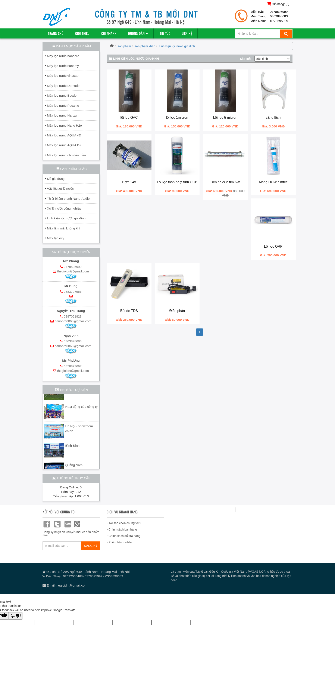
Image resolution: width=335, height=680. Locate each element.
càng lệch (273, 117)
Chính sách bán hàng (122, 529)
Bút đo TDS (129, 311)
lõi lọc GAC (129, 117)
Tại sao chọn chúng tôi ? (124, 523)
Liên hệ (187, 33)
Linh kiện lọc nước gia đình (66, 218)
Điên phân (177, 311)
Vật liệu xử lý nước (60, 188)
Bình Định (72, 446)
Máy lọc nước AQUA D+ (64, 145)
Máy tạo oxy (55, 238)
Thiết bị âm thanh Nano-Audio (68, 198)
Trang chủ (55, 33)
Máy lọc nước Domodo (63, 85)
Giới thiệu (82, 33)
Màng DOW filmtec (273, 182)
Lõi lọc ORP (273, 246)
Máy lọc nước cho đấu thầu (66, 155)
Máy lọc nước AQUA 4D (64, 135)
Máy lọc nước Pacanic (63, 105)
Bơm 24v (129, 182)
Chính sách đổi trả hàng (123, 536)
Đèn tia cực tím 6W (225, 182)
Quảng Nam (74, 466)
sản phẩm (124, 46)
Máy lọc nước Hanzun (62, 115)
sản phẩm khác (145, 46)
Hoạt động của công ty (81, 407)
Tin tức (165, 33)
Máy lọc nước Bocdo (61, 95)
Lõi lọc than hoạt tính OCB (177, 182)
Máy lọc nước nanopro (63, 56)
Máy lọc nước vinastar (63, 75)
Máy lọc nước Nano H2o (64, 125)
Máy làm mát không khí (63, 228)
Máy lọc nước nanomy (63, 66)
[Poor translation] (15, 616)
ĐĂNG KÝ (90, 545)
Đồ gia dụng (56, 178)
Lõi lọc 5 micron (225, 117)
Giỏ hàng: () (278, 3)
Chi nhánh (108, 33)
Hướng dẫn (138, 33)
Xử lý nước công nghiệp (64, 208)
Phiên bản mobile (119, 542)
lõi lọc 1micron (177, 117)
